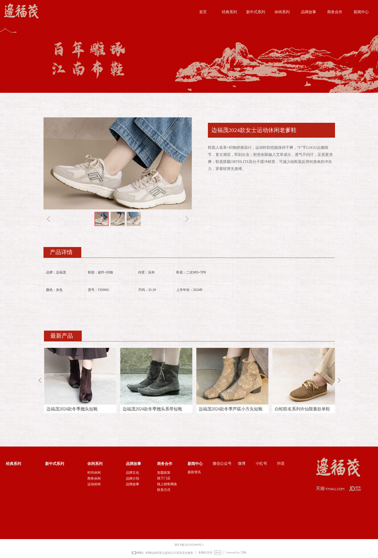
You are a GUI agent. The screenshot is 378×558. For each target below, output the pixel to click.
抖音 (281, 463)
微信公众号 (222, 463)
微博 (241, 463)
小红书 (261, 463)
